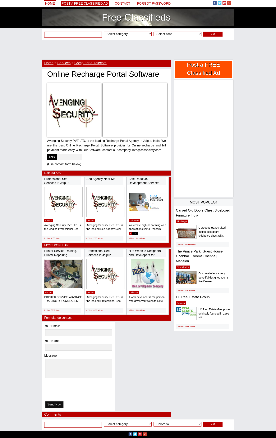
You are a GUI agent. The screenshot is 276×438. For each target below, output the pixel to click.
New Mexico (183, 267)
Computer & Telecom (90, 63)
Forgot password (154, 3)
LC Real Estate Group (193, 297)
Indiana (48, 220)
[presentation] (65, 390)
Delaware (134, 292)
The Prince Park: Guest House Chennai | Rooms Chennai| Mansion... (199, 256)
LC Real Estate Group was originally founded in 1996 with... (214, 313)
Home (50, 3)
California (134, 220)
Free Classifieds (136, 17)
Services (64, 63)
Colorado (181, 303)
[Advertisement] (138, 49)
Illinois (48, 292)
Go (213, 34)
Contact (122, 3)
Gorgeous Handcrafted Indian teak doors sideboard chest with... (212, 231)
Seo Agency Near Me (100, 179)
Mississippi (182, 221)
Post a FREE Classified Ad (85, 3)
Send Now (54, 404)
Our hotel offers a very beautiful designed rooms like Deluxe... (213, 277)
